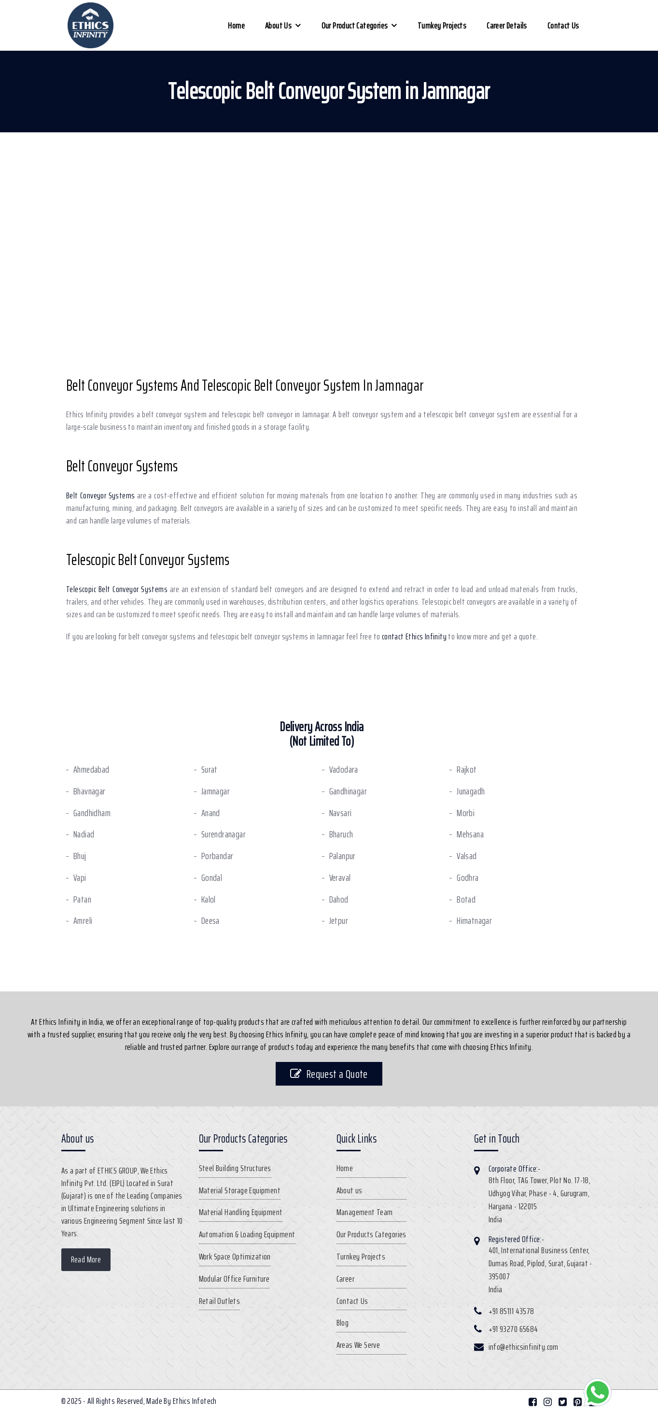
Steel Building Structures (235, 1168)
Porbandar (217, 855)
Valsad (466, 855)
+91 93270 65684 (513, 1329)
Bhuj (79, 855)
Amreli (82, 920)
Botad (466, 899)
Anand (210, 813)
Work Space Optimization (235, 1256)
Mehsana (470, 834)
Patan (82, 899)
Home (236, 25)
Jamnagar (215, 791)
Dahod (339, 899)
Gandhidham (92, 813)
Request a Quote (328, 1074)
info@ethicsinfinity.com (524, 1347)
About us (278, 25)
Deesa (210, 920)
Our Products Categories (371, 1234)
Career (345, 1279)
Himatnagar (474, 920)
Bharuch (341, 834)
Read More (86, 1259)
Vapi (79, 877)
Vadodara (343, 769)
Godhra (467, 877)
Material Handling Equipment (241, 1212)
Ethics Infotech (195, 1401)
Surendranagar (223, 834)
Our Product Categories (355, 25)
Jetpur (338, 920)
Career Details (507, 25)
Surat (209, 769)
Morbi (466, 813)
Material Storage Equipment (239, 1190)
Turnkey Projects (442, 25)
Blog (342, 1323)
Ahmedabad (91, 769)
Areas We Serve (358, 1345)
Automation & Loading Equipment (247, 1234)
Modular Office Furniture (234, 1279)
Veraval (340, 877)
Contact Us (563, 25)
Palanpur (342, 855)
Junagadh (471, 791)
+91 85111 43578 (511, 1311)
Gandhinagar (348, 791)
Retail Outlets (219, 1301)
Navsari (340, 813)
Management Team (364, 1212)
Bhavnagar (89, 791)
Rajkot (466, 769)
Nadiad (83, 834)
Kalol (208, 899)
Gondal (211, 877)
